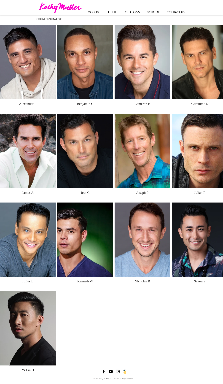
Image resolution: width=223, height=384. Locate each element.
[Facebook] (103, 371)
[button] (93, 12)
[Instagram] (117, 371)
